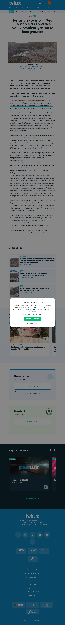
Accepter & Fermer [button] (32, 319)
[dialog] (32, 312)
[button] (32, 315)
